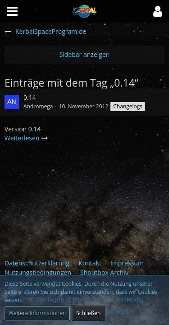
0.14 (29, 97)
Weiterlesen (26, 138)
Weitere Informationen (37, 313)
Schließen (88, 313)
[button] (157, 11)
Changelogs (127, 106)
